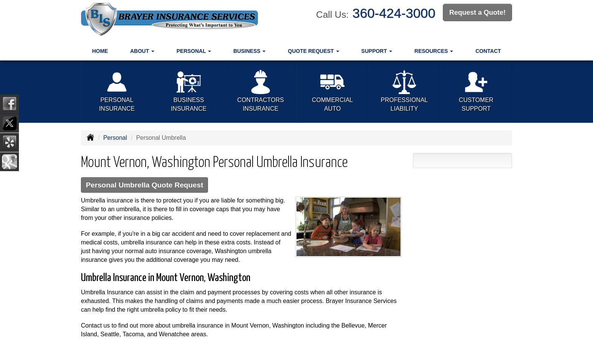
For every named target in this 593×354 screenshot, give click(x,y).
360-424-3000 (393, 13)
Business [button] (249, 51)
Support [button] (376, 51)
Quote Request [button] (313, 51)
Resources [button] (433, 51)
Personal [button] (194, 51)
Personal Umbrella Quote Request (144, 185)
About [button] (142, 51)
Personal (115, 137)
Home (100, 51)
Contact (488, 51)
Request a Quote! (477, 12)
